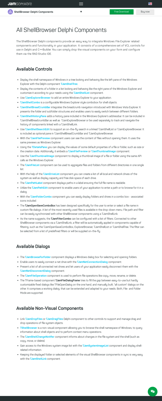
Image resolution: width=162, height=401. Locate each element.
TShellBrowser (28, 327)
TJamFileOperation (36, 275)
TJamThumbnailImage (103, 151)
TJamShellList (81, 92)
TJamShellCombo (30, 102)
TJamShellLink (38, 358)
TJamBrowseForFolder (38, 257)
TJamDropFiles (33, 319)
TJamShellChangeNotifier (39, 336)
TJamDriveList (51, 174)
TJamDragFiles (54, 319)
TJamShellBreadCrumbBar (35, 107)
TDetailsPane (39, 147)
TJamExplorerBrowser (38, 97)
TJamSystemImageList (96, 345)
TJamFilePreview (40, 138)
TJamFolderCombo (41, 196)
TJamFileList (32, 165)
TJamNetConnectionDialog (92, 262)
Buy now (145, 11)
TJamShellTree (69, 84)
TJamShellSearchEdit (37, 129)
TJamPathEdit (40, 187)
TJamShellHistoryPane (33, 116)
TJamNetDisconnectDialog (35, 270)
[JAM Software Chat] (152, 391)
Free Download (121, 11)
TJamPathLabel (33, 182)
